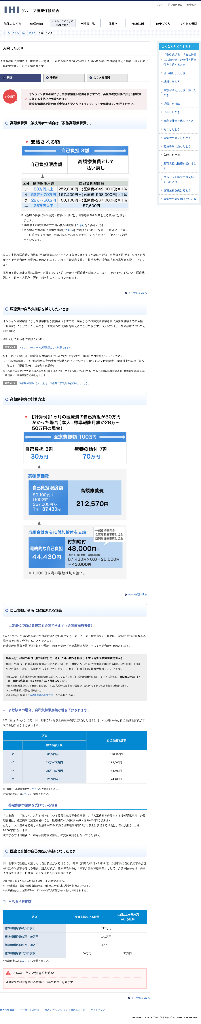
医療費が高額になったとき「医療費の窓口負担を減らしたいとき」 (54, 383)
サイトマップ (98, 1009)
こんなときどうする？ (24, 33)
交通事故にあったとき (177, 146)
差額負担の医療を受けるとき (180, 166)
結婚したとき (172, 81)
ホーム (6, 33)
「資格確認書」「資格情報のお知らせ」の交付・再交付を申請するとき (180, 59)
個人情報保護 (7, 1009)
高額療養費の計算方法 (41, 695)
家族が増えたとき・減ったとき (180, 93)
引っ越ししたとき (174, 73)
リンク (160, 4)
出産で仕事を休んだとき (179, 120)
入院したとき (172, 154)
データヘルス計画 (29, 1009)
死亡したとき (172, 129)
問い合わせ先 (175, 4)
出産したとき (172, 112)
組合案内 (191, 4)
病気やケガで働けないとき (180, 199)
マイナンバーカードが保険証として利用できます (45, 347)
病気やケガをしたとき (177, 137)
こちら (80, 225)
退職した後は (172, 103)
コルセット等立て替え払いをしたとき (180, 179)
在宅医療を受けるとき (177, 190)
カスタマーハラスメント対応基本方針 (65, 1009)
